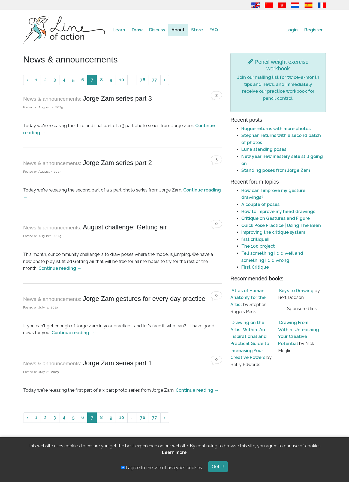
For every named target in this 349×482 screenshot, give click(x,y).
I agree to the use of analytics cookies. (162, 467)
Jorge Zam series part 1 (117, 363)
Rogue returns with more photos (276, 128)
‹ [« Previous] (27, 79)
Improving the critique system (273, 232)
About (178, 29)
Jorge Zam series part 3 (117, 98)
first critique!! (255, 239)
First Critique (255, 267)
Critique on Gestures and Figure (275, 218)
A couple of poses (260, 204)
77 (154, 79)
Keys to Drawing (296, 290)
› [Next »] (165, 79)
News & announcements (51, 99)
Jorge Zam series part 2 (117, 162)
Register (313, 29)
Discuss (157, 29)
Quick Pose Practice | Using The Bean (281, 225)
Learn (119, 29)
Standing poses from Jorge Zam (275, 170)
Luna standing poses (263, 149)
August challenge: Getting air (125, 227)
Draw (137, 29)
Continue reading (60, 268)
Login (291, 29)
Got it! (218, 466)
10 (121, 79)
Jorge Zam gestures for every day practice (144, 298)
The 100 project (258, 246)
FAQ (213, 29)
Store (197, 29)
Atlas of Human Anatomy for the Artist (248, 297)
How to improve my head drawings (278, 211)
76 (142, 79)
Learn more (174, 452)
